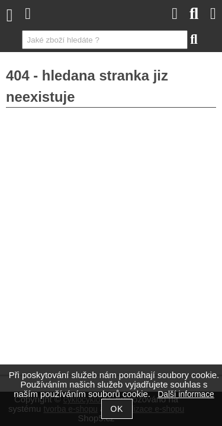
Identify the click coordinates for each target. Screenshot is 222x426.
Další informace (185, 394)
